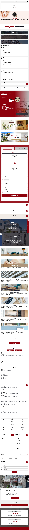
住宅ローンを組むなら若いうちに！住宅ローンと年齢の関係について (9, 396)
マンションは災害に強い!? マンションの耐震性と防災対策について (9, 393)
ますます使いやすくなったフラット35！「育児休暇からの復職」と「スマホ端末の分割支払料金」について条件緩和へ (14, 390)
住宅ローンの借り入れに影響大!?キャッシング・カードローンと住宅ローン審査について (12, 409)
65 (23, 427)
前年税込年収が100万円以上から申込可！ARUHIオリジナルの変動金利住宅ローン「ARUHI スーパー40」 (14, 401)
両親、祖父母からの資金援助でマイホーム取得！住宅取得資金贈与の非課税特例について (12, 407)
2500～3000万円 (21, 456)
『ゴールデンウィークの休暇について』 (6, 370)
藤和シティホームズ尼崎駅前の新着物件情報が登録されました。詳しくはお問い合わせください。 (12, 355)
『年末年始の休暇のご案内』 (4, 375)
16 (12, 424)
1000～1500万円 (4, 456)
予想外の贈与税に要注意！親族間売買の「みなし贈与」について (9, 387)
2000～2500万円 (15, 456)
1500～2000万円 (10, 456)
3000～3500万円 (4, 458)
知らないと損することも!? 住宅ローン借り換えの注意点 (8, 404)
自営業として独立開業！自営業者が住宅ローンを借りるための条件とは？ (10, 412)
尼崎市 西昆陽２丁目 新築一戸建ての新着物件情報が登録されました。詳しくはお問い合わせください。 (13, 359)
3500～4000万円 (10, 458)
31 (21, 427)
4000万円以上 (15, 458)
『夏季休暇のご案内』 (3, 378)
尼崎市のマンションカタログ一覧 (14, 505)
